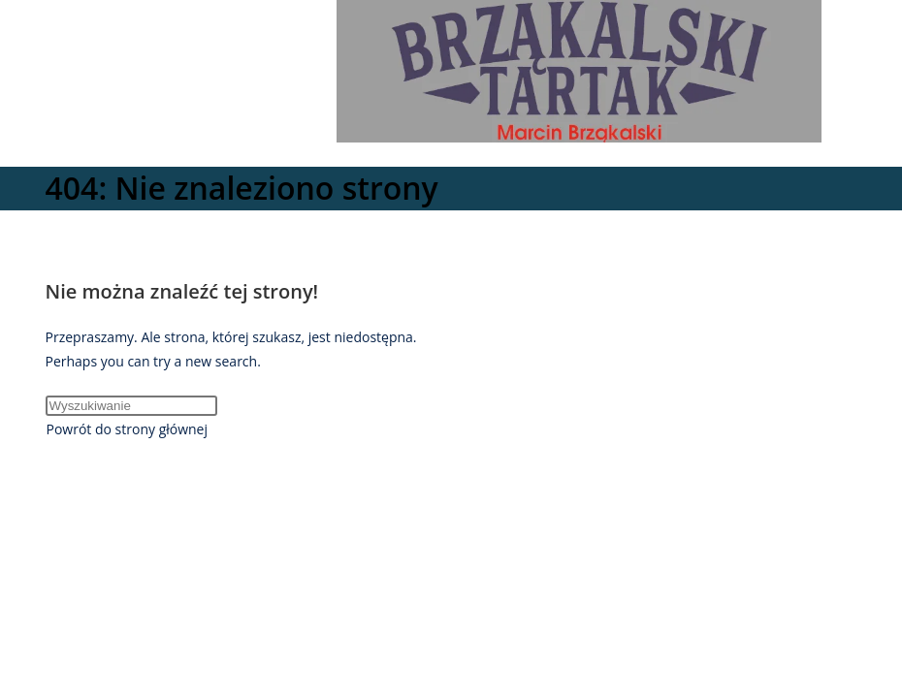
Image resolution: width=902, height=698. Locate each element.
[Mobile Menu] (537, 155)
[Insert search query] (131, 406)
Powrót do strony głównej (128, 429)
